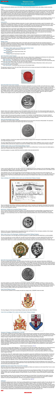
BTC (34, 346)
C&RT (32, 379)
